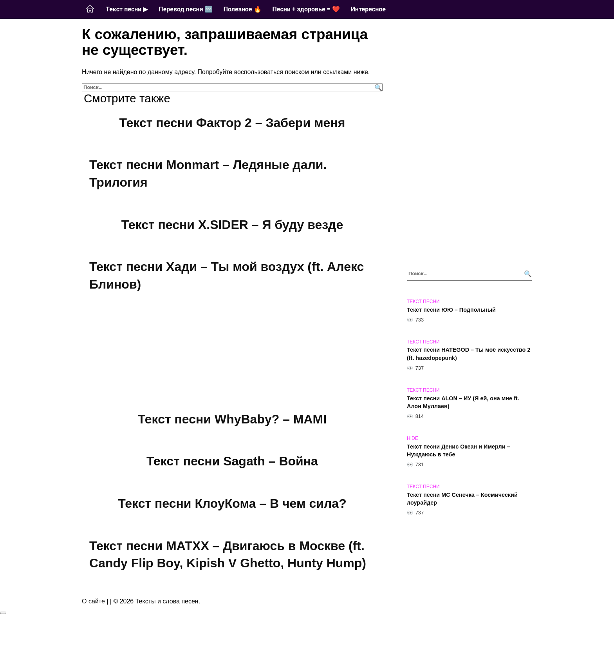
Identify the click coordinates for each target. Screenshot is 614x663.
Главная (90, 9)
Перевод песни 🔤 (185, 9)
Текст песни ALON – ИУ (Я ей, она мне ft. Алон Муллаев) (463, 402)
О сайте (93, 601)
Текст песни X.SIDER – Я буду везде (232, 225)
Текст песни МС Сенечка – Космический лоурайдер (462, 499)
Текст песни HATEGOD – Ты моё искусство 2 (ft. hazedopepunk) (468, 354)
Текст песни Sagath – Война (232, 461)
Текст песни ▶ (127, 9)
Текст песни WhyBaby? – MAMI (232, 419)
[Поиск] (377, 87)
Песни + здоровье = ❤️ (306, 9)
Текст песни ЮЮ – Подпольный (451, 310)
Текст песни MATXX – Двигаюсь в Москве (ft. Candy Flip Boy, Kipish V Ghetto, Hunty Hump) (227, 554)
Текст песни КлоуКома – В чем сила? (232, 503)
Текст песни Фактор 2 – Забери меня (232, 123)
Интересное (368, 9)
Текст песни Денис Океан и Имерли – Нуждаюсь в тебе (458, 450)
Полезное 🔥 (243, 9)
